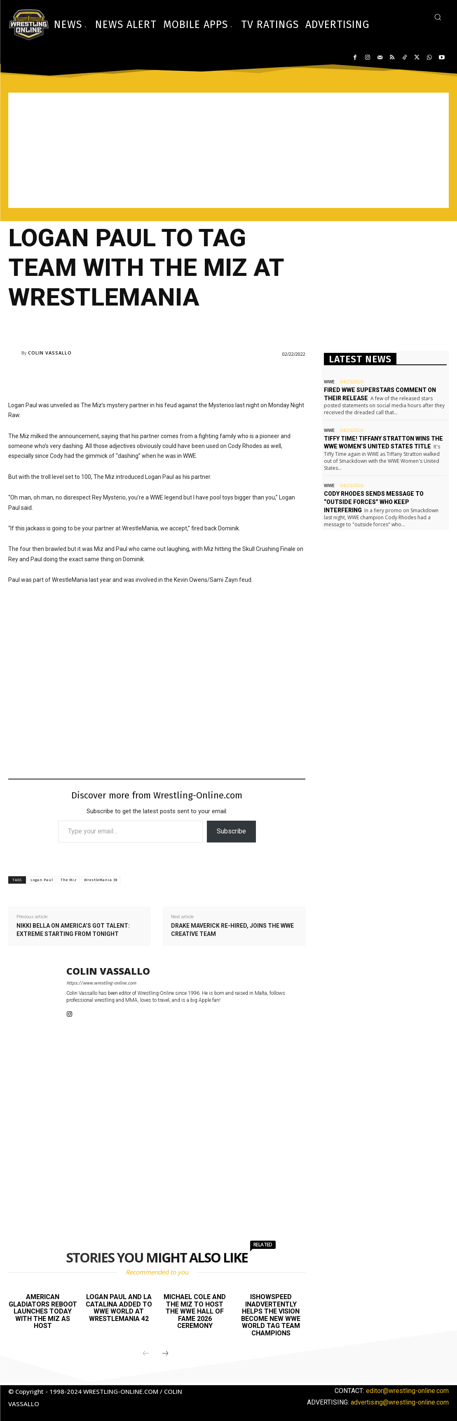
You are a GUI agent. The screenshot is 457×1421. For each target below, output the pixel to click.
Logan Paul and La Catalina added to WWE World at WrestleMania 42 (119, 1308)
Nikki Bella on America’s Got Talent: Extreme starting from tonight (73, 929)
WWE (329, 381)
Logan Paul (41, 880)
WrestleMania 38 (100, 880)
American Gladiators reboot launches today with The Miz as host (43, 1311)
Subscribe (231, 831)
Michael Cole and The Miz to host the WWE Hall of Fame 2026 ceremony (195, 1311)
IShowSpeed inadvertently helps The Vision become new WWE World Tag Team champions (270, 1315)
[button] (438, 17)
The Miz (69, 880)
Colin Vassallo (50, 352)
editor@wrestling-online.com (407, 1391)
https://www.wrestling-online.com (101, 983)
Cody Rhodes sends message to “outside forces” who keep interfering (374, 501)
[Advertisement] (228, 150)
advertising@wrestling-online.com (400, 1402)
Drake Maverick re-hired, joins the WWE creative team (232, 929)
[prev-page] (146, 1354)
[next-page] (165, 1354)
